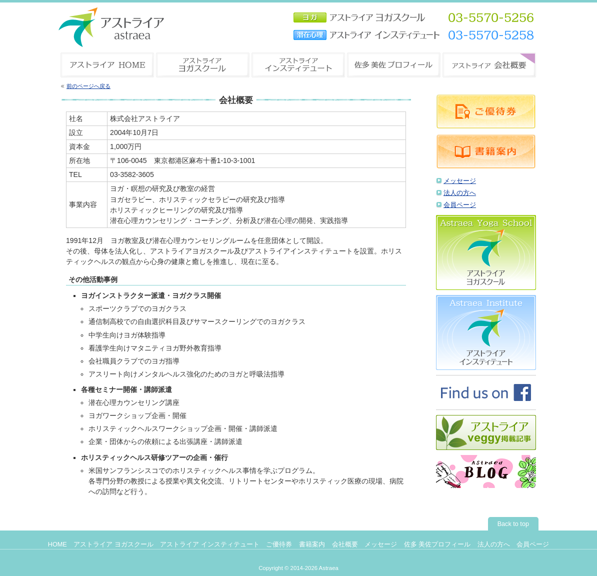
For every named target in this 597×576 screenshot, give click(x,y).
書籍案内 (312, 544)
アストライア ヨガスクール (114, 544)
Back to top (513, 524)
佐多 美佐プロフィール (437, 544)
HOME (57, 544)
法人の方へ (460, 193)
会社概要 (345, 544)
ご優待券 (279, 544)
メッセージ (460, 181)
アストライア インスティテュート (210, 544)
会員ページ (460, 205)
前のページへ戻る (88, 86)
